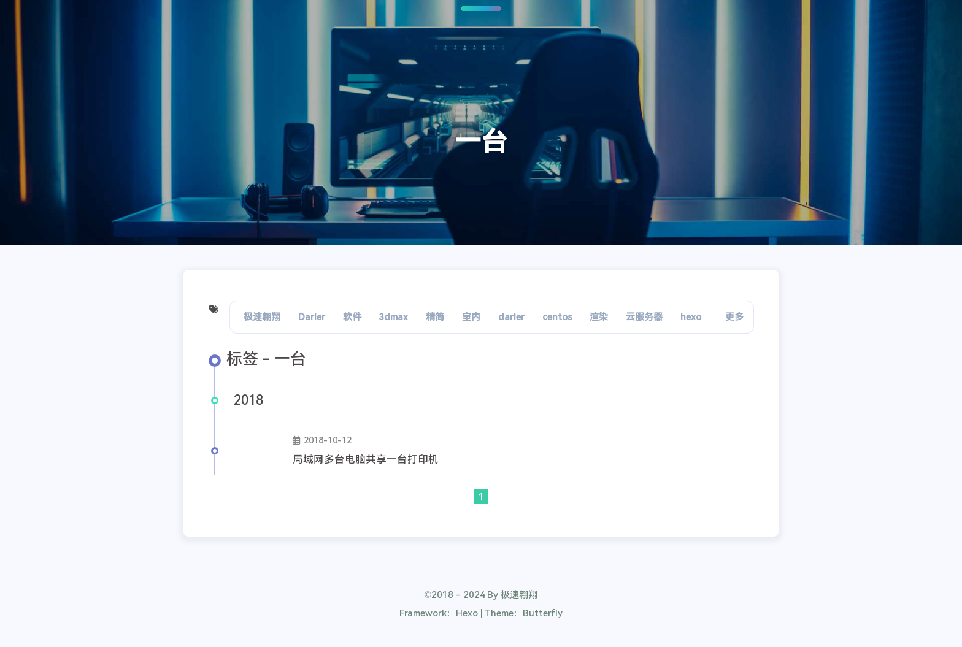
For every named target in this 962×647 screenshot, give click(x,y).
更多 (734, 317)
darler (511, 317)
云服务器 (644, 317)
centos (557, 317)
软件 (352, 317)
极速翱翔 (262, 317)
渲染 (599, 317)
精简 (435, 317)
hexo (690, 317)
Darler (311, 317)
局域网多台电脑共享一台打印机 (366, 459)
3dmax (393, 317)
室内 (471, 317)
